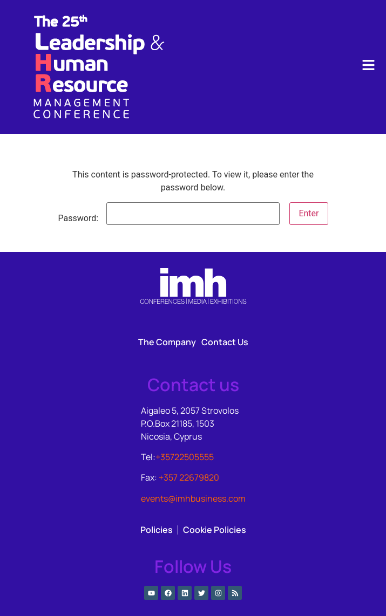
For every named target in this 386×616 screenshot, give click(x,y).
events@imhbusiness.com (193, 498)
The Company (167, 342)
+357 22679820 (189, 477)
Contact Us (224, 342)
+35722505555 (184, 457)
